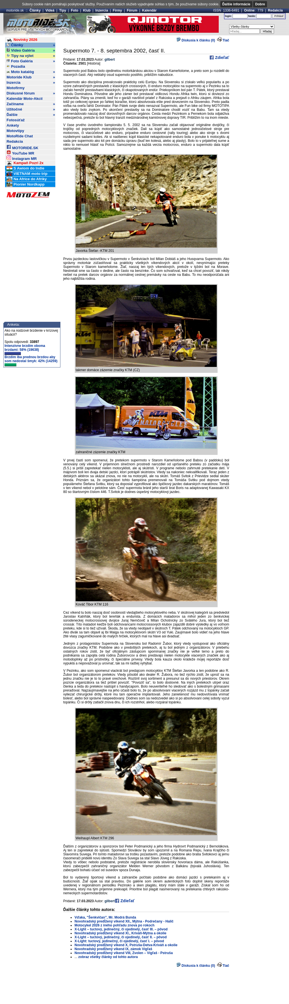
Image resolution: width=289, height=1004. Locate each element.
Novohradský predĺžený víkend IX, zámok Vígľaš (113, 949)
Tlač (225, 40)
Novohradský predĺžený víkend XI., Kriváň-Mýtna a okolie (120, 933)
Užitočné (30, 109)
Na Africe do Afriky (26, 179)
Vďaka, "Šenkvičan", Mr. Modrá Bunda (105, 917)
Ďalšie (30, 115)
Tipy (62, 10)
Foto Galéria (30, 61)
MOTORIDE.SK (22, 147)
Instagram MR (21, 157)
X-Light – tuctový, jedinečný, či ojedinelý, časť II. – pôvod (121, 937)
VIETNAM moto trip (26, 173)
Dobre (260, 4)
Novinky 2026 (21, 40)
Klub (87, 10)
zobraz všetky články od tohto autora (108, 957)
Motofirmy (15, 88)
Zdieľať (221, 57)
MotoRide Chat (19, 136)
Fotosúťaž (15, 120)
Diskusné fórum (30, 93)
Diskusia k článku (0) (195, 40)
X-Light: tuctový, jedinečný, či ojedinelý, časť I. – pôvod (119, 941)
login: (228, 16)
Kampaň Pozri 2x (24, 163)
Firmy (117, 10)
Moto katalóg (30, 72)
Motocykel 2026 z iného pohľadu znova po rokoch (114, 925)
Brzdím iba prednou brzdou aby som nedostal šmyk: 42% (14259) (31, 360)
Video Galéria (30, 50)
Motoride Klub (30, 77)
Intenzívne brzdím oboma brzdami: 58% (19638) (25, 349)
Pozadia (15, 66)
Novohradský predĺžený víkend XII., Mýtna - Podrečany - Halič (124, 921)
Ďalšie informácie (236, 4)
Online (249, 10)
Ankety (12, 125)
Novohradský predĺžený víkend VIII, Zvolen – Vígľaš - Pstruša (124, 953)
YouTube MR (20, 152)
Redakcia (275, 10)
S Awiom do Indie (25, 168)
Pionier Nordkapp (25, 184)
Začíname (30, 104)
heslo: (252, 16)
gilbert (109, 59)
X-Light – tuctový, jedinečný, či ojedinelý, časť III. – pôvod (121, 929)
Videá (49, 10)
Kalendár (149, 10)
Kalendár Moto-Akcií (24, 98)
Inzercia (101, 10)
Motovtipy (15, 131)
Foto (74, 10)
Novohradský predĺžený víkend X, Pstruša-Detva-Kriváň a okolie (126, 945)
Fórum (132, 10)
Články (35, 10)
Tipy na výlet (30, 56)
